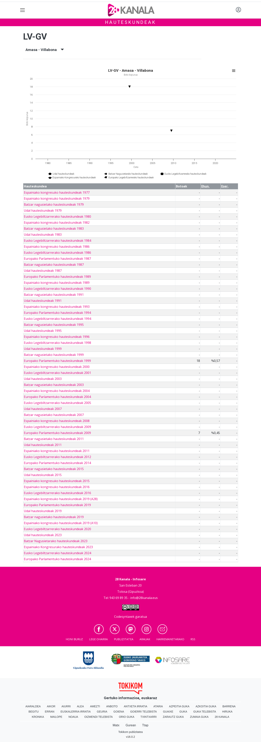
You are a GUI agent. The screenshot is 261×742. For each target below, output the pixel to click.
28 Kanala (222, 716)
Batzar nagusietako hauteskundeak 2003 (54, 385)
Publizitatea (123, 639)
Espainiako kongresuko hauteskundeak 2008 (57, 421)
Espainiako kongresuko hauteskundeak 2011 (57, 451)
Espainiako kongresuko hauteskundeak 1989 (57, 282)
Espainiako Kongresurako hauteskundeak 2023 (58, 547)
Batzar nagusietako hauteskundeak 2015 (54, 469)
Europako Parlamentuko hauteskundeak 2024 (57, 559)
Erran (49, 711)
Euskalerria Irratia (75, 711)
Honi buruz (74, 639)
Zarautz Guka (173, 716)
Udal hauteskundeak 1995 (43, 331)
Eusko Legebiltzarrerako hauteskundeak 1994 (57, 319)
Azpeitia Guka (179, 706)
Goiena (119, 711)
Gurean (131, 725)
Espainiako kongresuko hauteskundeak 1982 (57, 222)
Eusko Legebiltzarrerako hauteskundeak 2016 (57, 493)
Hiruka (227, 711)
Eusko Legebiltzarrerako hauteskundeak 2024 (57, 553)
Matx (116, 725)
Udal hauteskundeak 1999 (43, 349)
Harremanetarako (170, 639)
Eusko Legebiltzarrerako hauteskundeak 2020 (57, 529)
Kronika (38, 716)
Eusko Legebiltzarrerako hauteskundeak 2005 (57, 403)
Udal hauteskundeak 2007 (43, 409)
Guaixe (168, 711)
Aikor (51, 706)
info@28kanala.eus (144, 598)
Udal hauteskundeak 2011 (43, 445)
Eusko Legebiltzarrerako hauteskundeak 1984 (57, 240)
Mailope (56, 716)
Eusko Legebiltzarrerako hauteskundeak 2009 (57, 427)
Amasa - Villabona (45, 49)
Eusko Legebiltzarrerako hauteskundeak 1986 (57, 252)
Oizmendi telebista (98, 716)
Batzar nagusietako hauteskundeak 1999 (54, 355)
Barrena (229, 706)
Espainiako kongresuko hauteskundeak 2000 (57, 367)
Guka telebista (204, 711)
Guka (183, 711)
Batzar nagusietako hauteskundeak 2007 (54, 415)
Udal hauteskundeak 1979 (43, 210)
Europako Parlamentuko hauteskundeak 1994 (57, 313)
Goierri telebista (143, 711)
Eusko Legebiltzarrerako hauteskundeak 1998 (57, 343)
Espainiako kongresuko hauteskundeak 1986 (57, 246)
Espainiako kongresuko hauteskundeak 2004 (57, 391)
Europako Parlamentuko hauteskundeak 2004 (57, 397)
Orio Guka (126, 716)
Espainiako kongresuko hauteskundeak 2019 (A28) (61, 499)
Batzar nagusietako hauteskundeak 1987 (54, 264)
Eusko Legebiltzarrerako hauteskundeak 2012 (57, 457)
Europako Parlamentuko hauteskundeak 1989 (57, 276)
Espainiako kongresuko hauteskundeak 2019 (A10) (61, 523)
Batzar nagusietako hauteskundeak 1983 (54, 228)
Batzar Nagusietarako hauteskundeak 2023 (55, 541)
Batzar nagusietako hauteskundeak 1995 (54, 325)
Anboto (112, 706)
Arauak (145, 639)
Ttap (145, 725)
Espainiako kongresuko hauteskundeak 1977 (57, 192)
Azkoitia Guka (206, 706)
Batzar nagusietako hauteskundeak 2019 (54, 517)
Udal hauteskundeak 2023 (43, 535)
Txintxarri (148, 716)
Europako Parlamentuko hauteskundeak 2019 (57, 505)
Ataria (158, 706)
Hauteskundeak (130, 22)
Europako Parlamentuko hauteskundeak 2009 (57, 433)
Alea (80, 706)
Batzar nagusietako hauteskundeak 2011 (54, 439)
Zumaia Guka (199, 716)
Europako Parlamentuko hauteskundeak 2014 (57, 463)
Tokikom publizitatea (130, 731)
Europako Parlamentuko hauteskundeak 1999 (57, 361)
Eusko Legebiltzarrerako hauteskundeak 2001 (57, 373)
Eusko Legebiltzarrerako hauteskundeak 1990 (57, 288)
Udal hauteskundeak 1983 (43, 234)
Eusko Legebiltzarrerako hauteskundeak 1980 (57, 216)
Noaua (73, 716)
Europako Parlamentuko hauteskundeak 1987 (57, 258)
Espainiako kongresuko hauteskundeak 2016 (57, 487)
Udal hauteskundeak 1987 (43, 270)
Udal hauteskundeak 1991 (43, 301)
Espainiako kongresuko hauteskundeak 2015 (57, 481)
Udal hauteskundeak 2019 (43, 511)
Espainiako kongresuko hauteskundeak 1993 (57, 307)
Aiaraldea (33, 706)
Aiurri (66, 706)
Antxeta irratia (135, 706)
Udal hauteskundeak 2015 (43, 475)
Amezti (95, 706)
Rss (192, 639)
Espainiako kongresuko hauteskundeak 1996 (57, 337)
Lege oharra (98, 639)
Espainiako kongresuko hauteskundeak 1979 (57, 198)
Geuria (102, 711)
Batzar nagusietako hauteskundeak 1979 (54, 204)
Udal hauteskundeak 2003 (43, 379)
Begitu (33, 711)
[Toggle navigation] (22, 10)
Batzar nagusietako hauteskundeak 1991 (54, 294)
